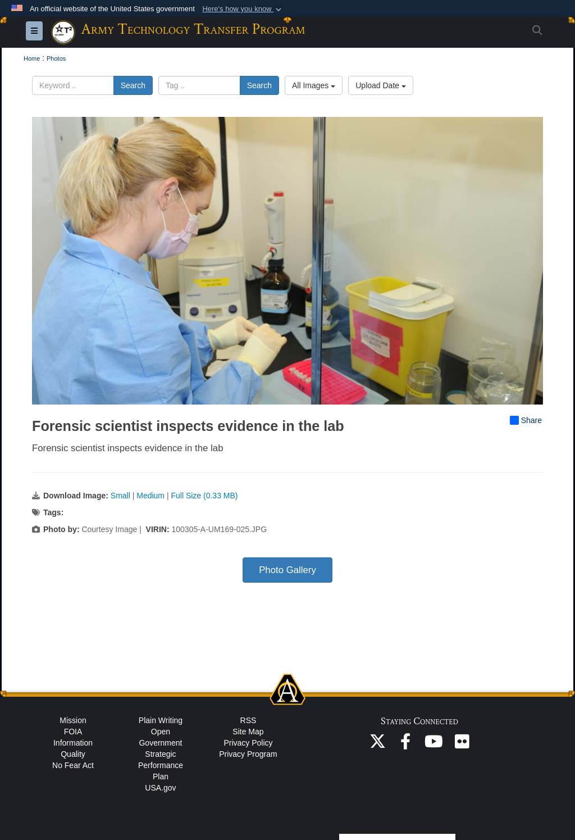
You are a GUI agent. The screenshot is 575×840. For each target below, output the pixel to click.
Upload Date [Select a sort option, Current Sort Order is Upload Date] (380, 85)
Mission (73, 720)
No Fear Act (73, 765)
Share (526, 420)
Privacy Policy (247, 742)
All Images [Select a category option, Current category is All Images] (313, 85)
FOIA (73, 731)
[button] (243, 9)
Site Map (247, 731)
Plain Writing (160, 720)
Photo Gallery (287, 570)
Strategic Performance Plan (160, 765)
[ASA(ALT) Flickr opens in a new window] (462, 744)
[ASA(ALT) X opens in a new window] (377, 744)
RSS (248, 720)
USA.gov (160, 787)
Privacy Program (248, 754)
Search (133, 85)
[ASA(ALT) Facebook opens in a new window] (405, 744)
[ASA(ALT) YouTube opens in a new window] (433, 744)
